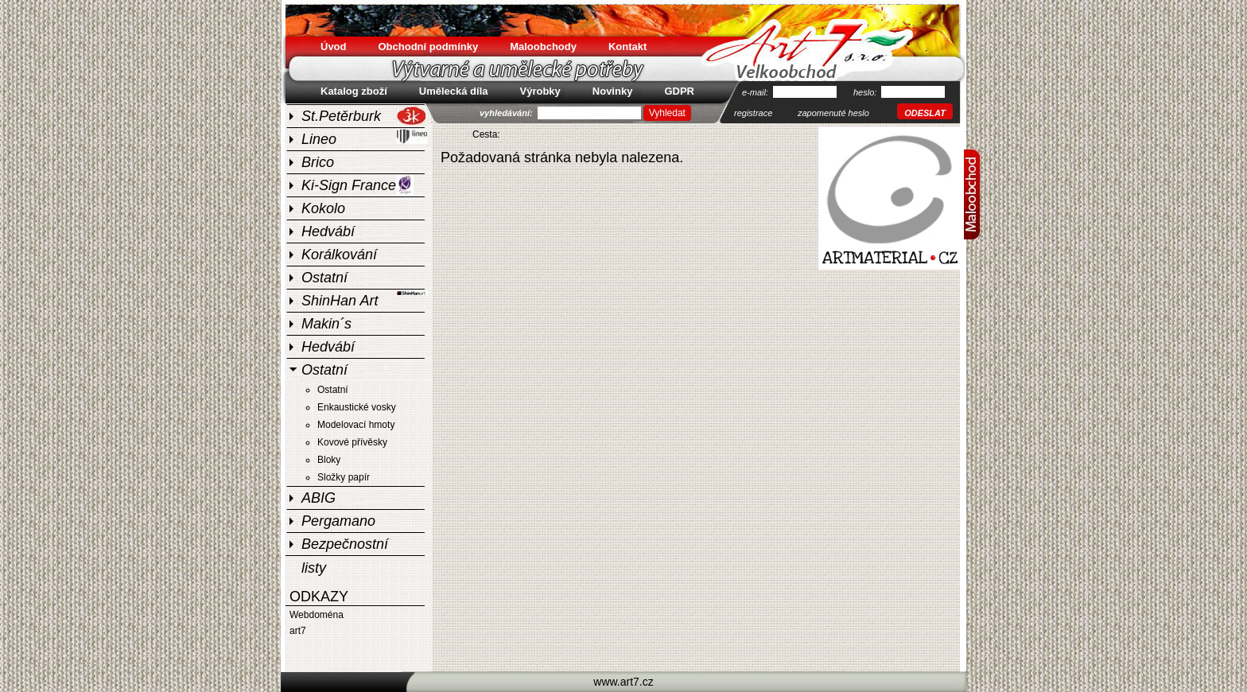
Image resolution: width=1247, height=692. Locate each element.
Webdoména (316, 614)
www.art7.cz (623, 681)
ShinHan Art (364, 299)
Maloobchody (543, 46)
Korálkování (339, 254)
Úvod (333, 46)
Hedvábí (328, 231)
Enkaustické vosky (356, 407)
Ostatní (324, 278)
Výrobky (540, 91)
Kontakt (627, 46)
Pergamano (338, 521)
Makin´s (326, 324)
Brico (317, 162)
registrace (753, 113)
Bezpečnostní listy (344, 545)
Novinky (612, 91)
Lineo (364, 137)
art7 (297, 630)
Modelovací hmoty (355, 424)
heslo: (866, 92)
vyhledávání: (507, 113)
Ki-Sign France (357, 184)
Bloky (328, 459)
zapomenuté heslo (833, 113)
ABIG (318, 498)
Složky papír (343, 477)
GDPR (679, 91)
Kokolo (323, 208)
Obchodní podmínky (429, 46)
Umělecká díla (453, 91)
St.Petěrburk (364, 115)
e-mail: (756, 92)
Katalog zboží (353, 91)
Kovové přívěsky (352, 442)
